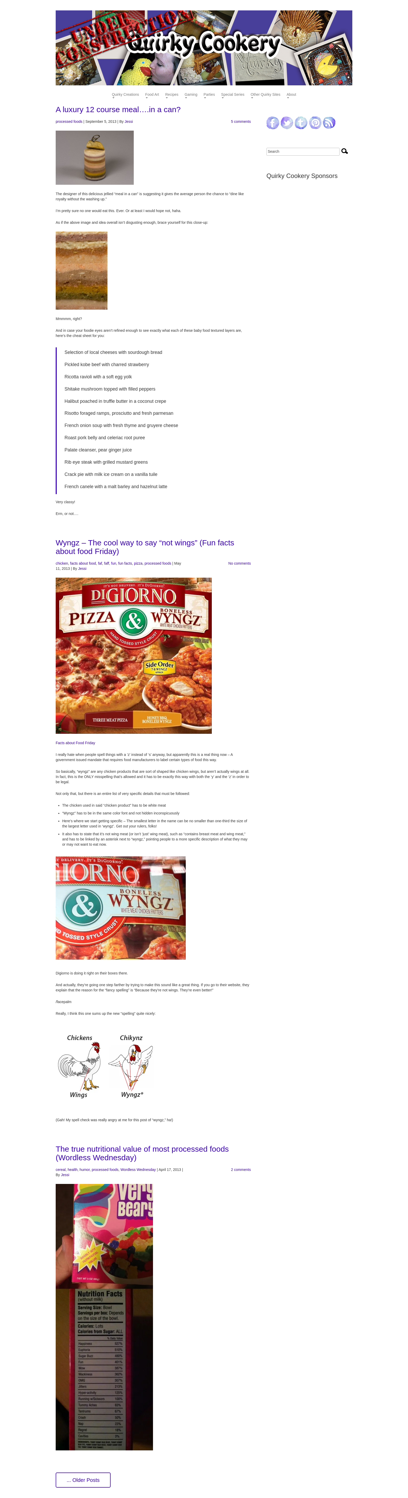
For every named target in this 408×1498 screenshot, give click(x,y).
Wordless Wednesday (138, 1170)
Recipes (171, 95)
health (73, 1170)
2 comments (241, 1170)
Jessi (129, 121)
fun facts (125, 563)
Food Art (152, 95)
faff (106, 563)
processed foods (69, 121)
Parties (209, 95)
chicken (62, 563)
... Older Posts (83, 1480)
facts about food (83, 563)
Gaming (190, 95)
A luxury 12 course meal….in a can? (118, 109)
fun (113, 563)
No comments (239, 563)
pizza (138, 563)
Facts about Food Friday (75, 743)
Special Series (233, 95)
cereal (61, 1170)
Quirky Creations (125, 95)
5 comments (241, 121)
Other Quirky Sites (265, 95)
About (291, 95)
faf (100, 563)
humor (85, 1170)
